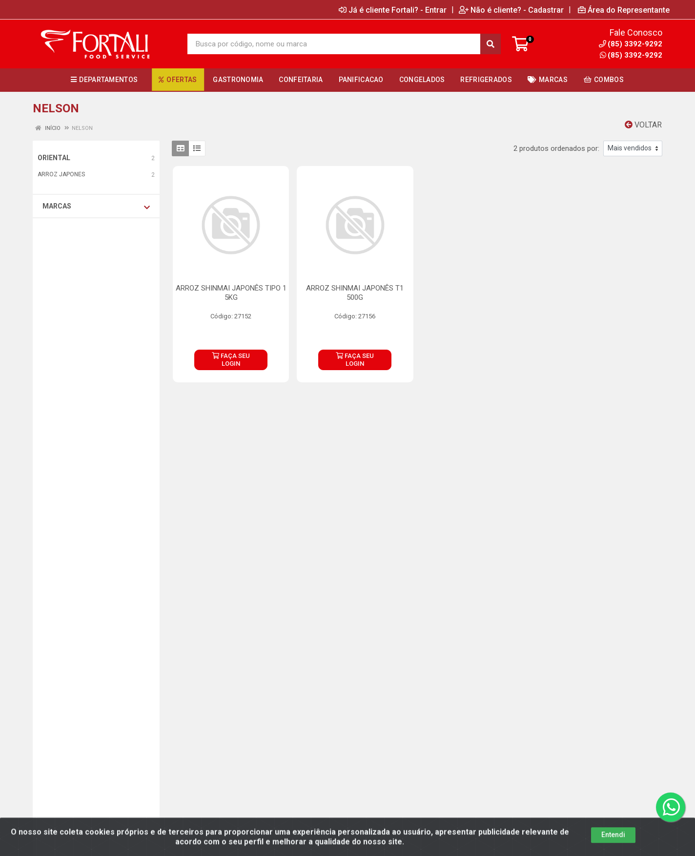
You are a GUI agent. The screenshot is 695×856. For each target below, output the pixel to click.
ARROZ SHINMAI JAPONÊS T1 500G (355, 293)
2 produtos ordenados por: (556, 148)
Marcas (96, 206)
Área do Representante (624, 10)
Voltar (643, 124)
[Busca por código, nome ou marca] (334, 44)
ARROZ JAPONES (61, 174)
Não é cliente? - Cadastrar (511, 10)
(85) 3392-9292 (631, 55)
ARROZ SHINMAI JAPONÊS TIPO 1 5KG (231, 293)
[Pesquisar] (490, 44)
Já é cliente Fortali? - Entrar (393, 10)
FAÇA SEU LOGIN (231, 359)
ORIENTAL (54, 158)
